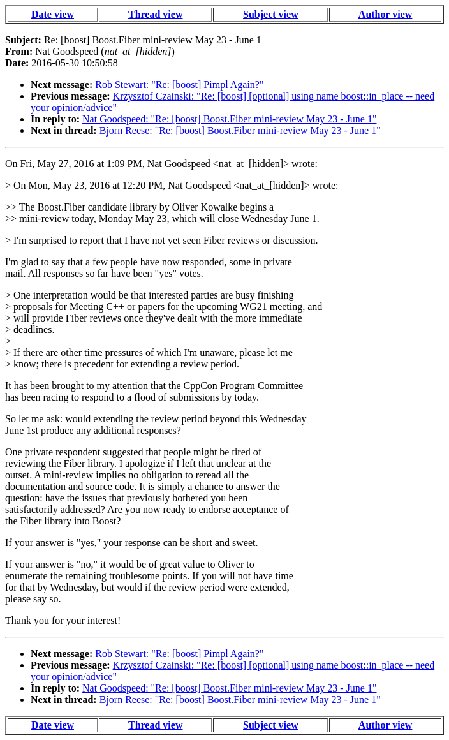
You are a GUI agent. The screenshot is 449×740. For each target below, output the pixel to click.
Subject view (270, 14)
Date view (52, 14)
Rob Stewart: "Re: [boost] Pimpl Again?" (179, 84)
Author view (385, 14)
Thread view (155, 14)
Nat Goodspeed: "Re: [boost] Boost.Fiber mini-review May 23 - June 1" (229, 119)
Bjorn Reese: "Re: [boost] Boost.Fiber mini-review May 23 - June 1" (240, 130)
